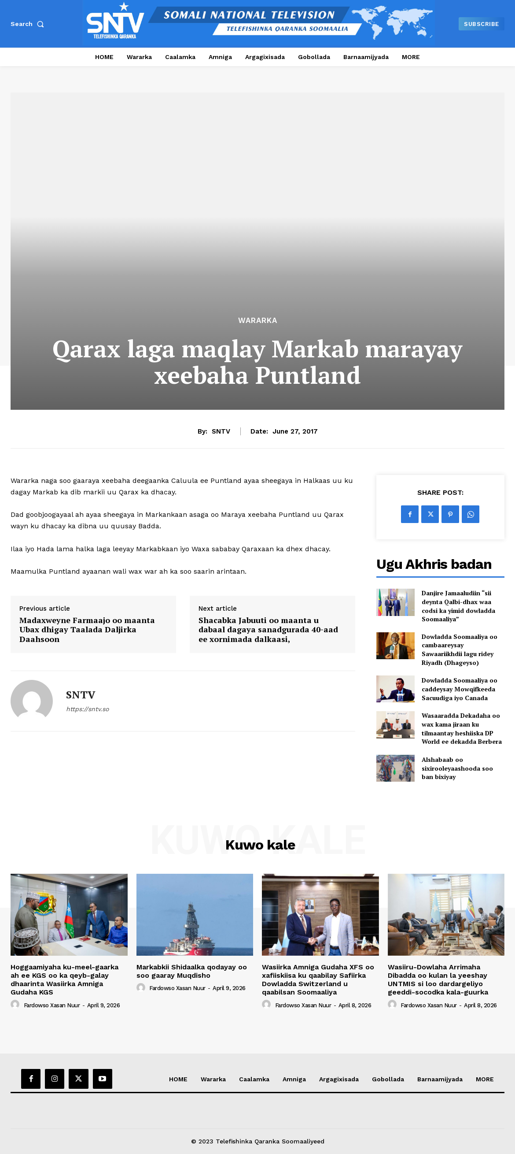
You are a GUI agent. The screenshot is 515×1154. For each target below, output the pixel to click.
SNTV (221, 431)
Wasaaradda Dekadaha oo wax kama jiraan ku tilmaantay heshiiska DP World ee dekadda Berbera (462, 728)
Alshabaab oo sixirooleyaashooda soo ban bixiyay (457, 768)
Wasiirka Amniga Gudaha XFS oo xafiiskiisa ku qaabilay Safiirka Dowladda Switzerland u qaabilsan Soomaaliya (318, 980)
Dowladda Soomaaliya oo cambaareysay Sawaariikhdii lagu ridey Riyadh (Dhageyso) (459, 649)
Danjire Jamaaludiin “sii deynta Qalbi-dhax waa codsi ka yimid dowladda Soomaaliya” (458, 606)
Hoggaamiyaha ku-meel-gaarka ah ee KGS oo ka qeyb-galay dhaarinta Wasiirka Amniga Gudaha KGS (64, 980)
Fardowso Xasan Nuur (52, 1005)
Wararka (257, 320)
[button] (29, 24)
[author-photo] (16, 1004)
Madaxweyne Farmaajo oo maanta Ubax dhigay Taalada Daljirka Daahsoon (87, 630)
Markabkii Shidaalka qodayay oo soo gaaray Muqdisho (191, 971)
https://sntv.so (87, 708)
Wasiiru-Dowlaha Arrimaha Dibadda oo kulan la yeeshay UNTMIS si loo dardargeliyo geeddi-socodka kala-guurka (438, 980)
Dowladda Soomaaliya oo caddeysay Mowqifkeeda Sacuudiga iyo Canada (459, 688)
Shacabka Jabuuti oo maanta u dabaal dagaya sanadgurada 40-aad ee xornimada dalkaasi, (268, 630)
